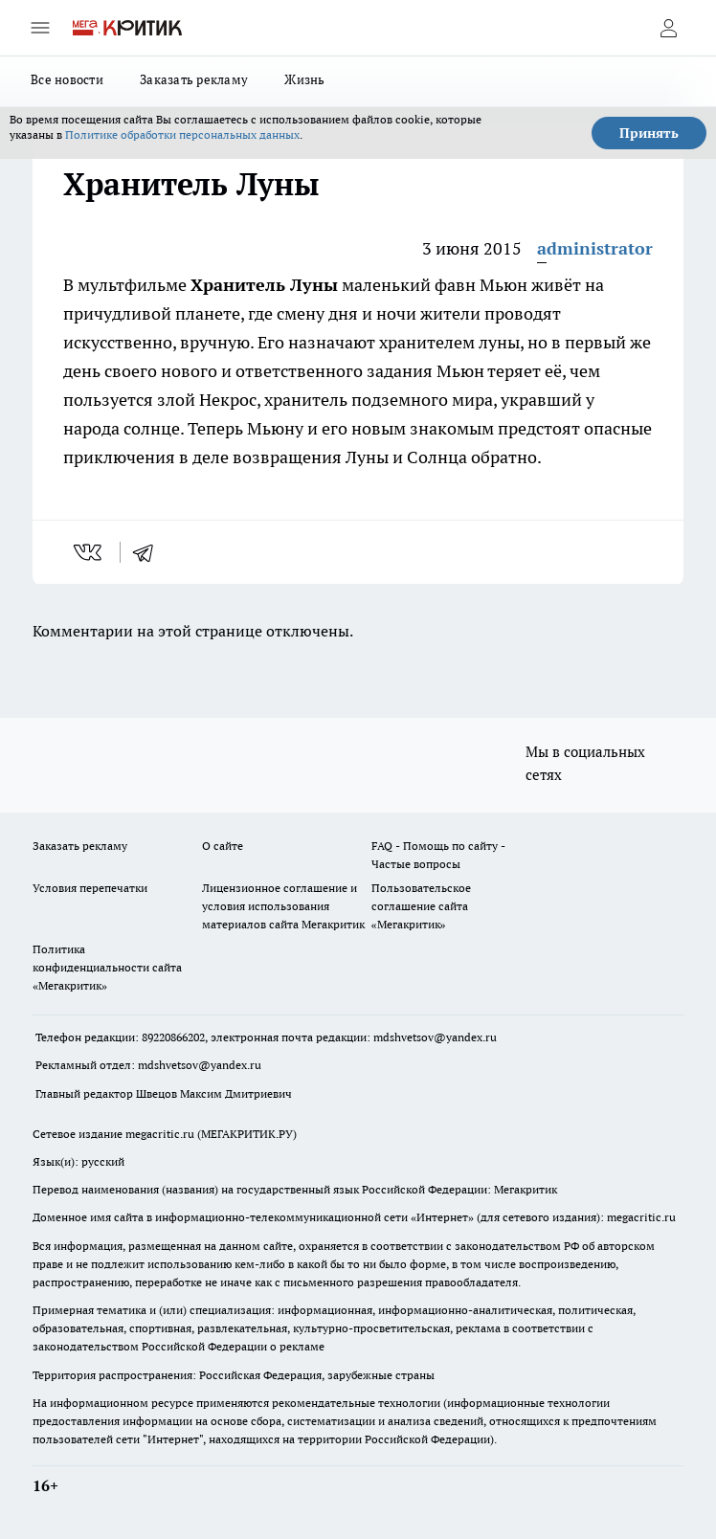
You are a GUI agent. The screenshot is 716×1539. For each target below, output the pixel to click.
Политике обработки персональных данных (182, 134)
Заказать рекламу (194, 79)
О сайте (222, 845)
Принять (649, 133)
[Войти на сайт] (668, 28)
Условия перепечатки (90, 888)
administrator (595, 248)
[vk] (89, 552)
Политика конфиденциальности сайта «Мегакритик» (107, 967)
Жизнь (304, 79)
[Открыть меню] (40, 28)
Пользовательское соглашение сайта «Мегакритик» (421, 906)
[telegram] (149, 552)
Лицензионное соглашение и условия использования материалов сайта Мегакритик (283, 906)
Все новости (67, 79)
